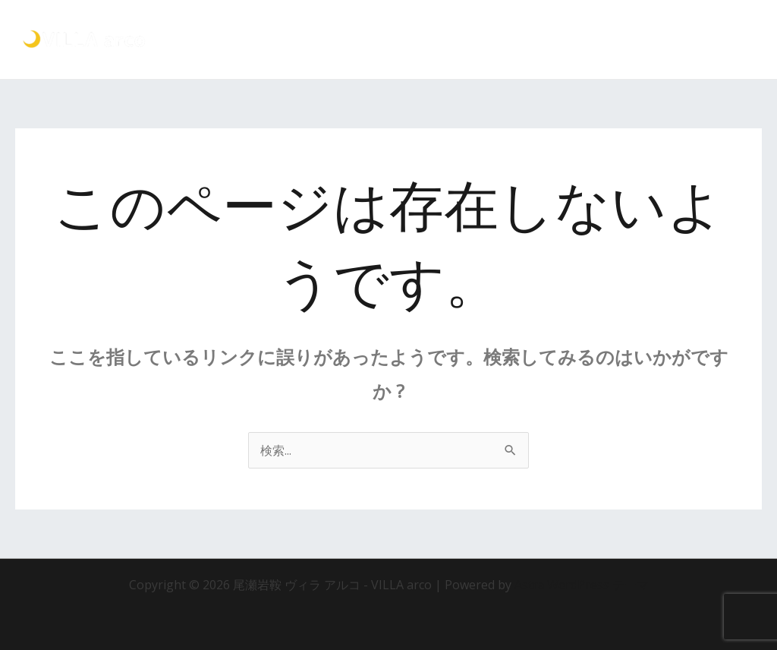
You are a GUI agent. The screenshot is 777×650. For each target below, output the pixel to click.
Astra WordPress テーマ (582, 584)
